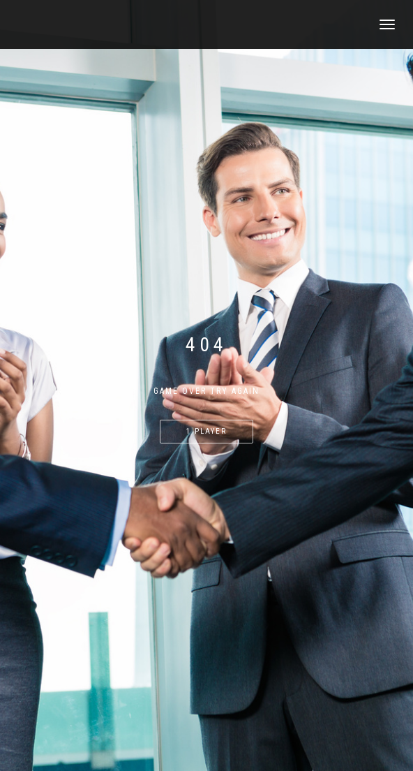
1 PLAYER (206, 431)
